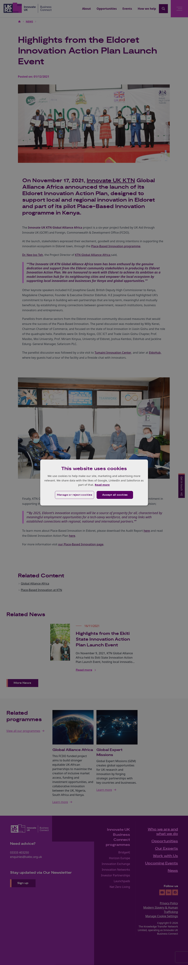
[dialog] (94, 482)
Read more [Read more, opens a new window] (102, 484)
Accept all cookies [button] (114, 495)
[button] (75, 495)
